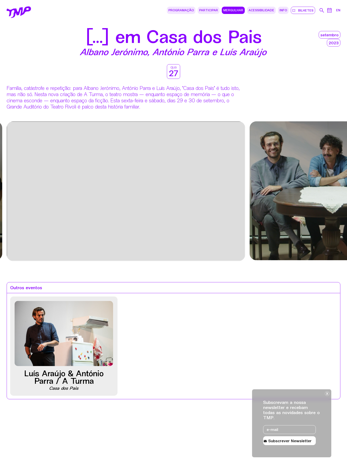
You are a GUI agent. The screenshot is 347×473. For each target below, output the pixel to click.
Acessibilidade (261, 10)
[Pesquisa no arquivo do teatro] (322, 10)
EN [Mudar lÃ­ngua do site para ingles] (338, 10)
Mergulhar (233, 10)
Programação (181, 10)
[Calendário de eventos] (329, 10)
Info (283, 10)
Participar (208, 10)
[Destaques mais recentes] (34, 191)
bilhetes (305, 10)
